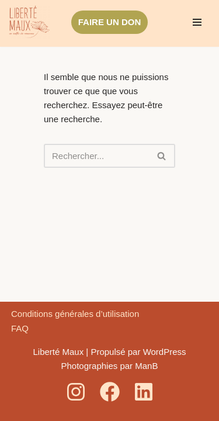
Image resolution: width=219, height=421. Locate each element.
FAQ (20, 328)
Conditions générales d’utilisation (75, 314)
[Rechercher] (96, 156)
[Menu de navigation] (197, 22)
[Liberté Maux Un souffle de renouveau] (29, 22)
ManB (146, 366)
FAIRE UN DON (109, 22)
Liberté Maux (58, 352)
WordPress (164, 352)
